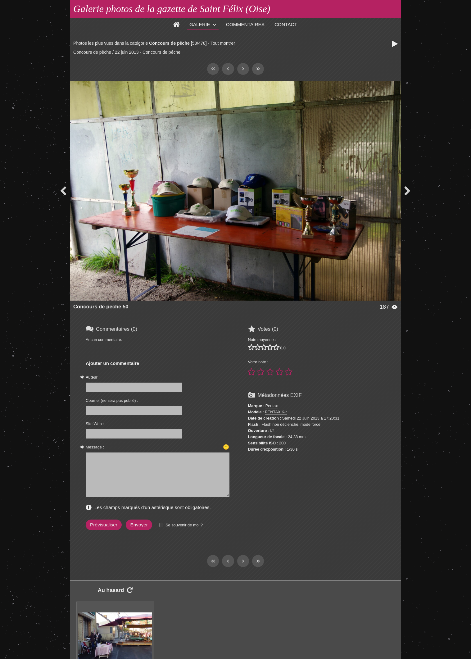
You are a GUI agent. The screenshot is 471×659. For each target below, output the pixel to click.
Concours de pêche (169, 43)
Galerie (199, 24)
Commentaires (245, 24)
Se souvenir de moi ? (184, 525)
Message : (95, 447)
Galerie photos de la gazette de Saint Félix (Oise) (171, 8)
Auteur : (93, 377)
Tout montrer (223, 43)
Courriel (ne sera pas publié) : (112, 400)
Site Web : (95, 423)
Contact (285, 24)
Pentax (271, 405)
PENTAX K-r (276, 412)
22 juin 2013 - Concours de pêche (147, 52)
